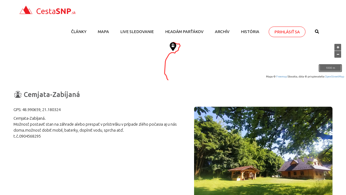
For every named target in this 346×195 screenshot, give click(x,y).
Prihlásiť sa (287, 32)
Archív (222, 31)
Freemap (281, 76)
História (250, 31)
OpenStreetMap (334, 76)
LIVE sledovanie (137, 31)
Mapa (103, 31)
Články (78, 31)
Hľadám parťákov (184, 31)
